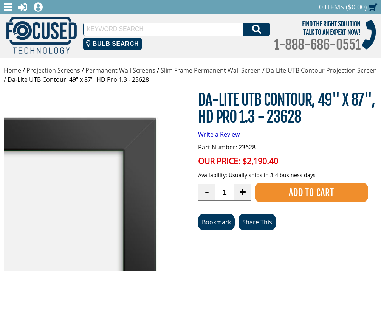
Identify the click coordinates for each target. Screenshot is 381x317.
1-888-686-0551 (317, 44)
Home (12, 70)
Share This (257, 222)
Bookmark (216, 222)
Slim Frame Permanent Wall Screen (211, 70)
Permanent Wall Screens (120, 70)
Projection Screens (53, 70)
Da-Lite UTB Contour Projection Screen (321, 70)
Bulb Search (112, 43)
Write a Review (219, 134)
